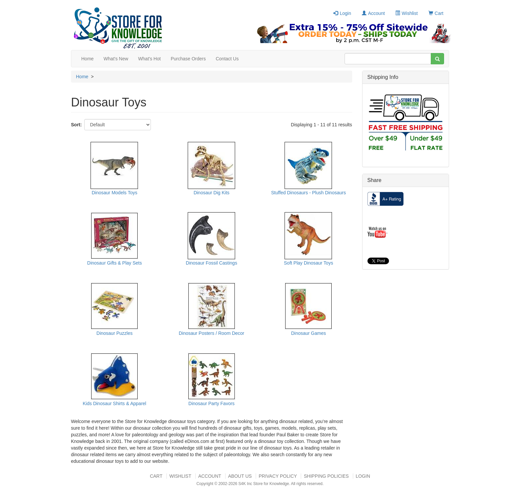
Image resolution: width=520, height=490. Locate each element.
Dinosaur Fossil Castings (211, 263)
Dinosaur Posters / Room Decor (211, 333)
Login (342, 13)
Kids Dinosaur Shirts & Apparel (114, 403)
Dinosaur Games (308, 333)
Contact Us (227, 58)
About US (240, 476)
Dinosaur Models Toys (114, 192)
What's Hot (149, 58)
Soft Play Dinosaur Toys (308, 263)
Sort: (76, 124)
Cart (435, 13)
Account (373, 13)
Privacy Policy (278, 476)
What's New (115, 58)
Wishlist (406, 13)
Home (87, 58)
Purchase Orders (188, 58)
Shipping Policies (326, 476)
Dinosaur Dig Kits (211, 192)
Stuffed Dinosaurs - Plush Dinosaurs (308, 192)
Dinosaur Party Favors (211, 403)
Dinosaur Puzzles (115, 333)
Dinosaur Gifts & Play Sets (114, 263)
